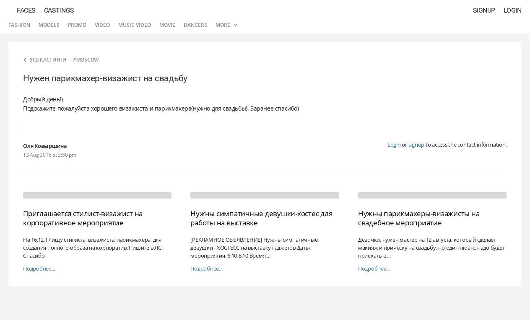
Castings (59, 10)
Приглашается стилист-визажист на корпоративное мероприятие (83, 218)
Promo (77, 24)
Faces (26, 10)
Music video (134, 24)
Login (513, 10)
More (226, 24)
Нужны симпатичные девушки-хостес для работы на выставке (261, 218)
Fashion (19, 24)
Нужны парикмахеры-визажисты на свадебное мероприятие (419, 218)
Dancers (195, 24)
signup (416, 144)
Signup (484, 10)
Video (102, 24)
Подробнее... (39, 269)
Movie (167, 24)
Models (49, 24)
